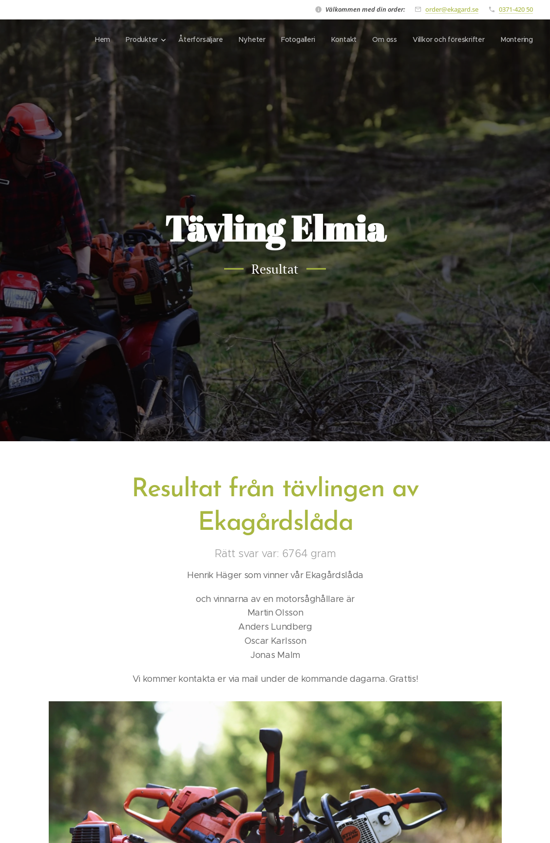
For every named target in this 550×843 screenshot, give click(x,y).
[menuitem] (100, 39)
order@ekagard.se (451, 9)
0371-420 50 (516, 9)
